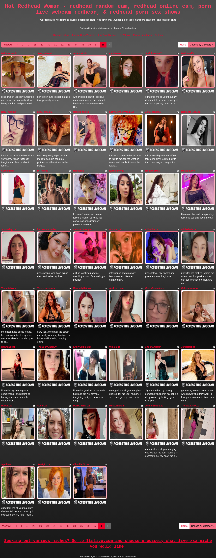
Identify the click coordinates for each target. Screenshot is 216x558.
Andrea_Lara (116, 278)
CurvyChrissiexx (154, 278)
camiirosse (115, 53)
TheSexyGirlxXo (190, 390)
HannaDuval (8, 334)
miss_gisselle (44, 109)
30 (48, 44)
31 (55, 44)
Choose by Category (201, 44)
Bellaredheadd (9, 53)
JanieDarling (188, 334)
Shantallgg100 (9, 221)
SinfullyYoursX (153, 53)
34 (76, 44)
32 (62, 44)
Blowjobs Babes (61, 35)
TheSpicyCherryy (47, 334)
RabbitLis (6, 390)
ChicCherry (151, 221)
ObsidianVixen (81, 446)
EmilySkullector (82, 334)
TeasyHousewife (46, 278)
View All (8, 44)
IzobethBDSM (152, 165)
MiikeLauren (188, 165)
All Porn (159, 35)
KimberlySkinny (82, 278)
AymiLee (6, 446)
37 (96, 44)
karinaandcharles (47, 221)
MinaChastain (116, 390)
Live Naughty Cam (107, 35)
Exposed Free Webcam (83, 35)
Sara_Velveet (44, 53)
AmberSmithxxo (154, 390)
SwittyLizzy (43, 446)
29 (42, 44)
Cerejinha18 (8, 165)
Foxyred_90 (115, 221)
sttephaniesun (153, 334)
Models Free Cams (142, 35)
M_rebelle (42, 165)
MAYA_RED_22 (81, 390)
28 (35, 44)
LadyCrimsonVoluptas (121, 109)
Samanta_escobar (191, 109)
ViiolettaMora (8, 278)
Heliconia (78, 165)
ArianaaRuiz (80, 53)
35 (82, 44)
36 (89, 44)
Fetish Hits (120, 553)
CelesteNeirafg (189, 278)
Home (183, 44)
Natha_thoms (116, 165)
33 (69, 44)
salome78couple (82, 221)
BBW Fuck (125, 35)
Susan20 (42, 390)
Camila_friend (81, 109)
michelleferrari (189, 221)
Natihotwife (187, 53)
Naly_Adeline (8, 109)
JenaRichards (153, 109)
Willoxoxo (114, 334)
